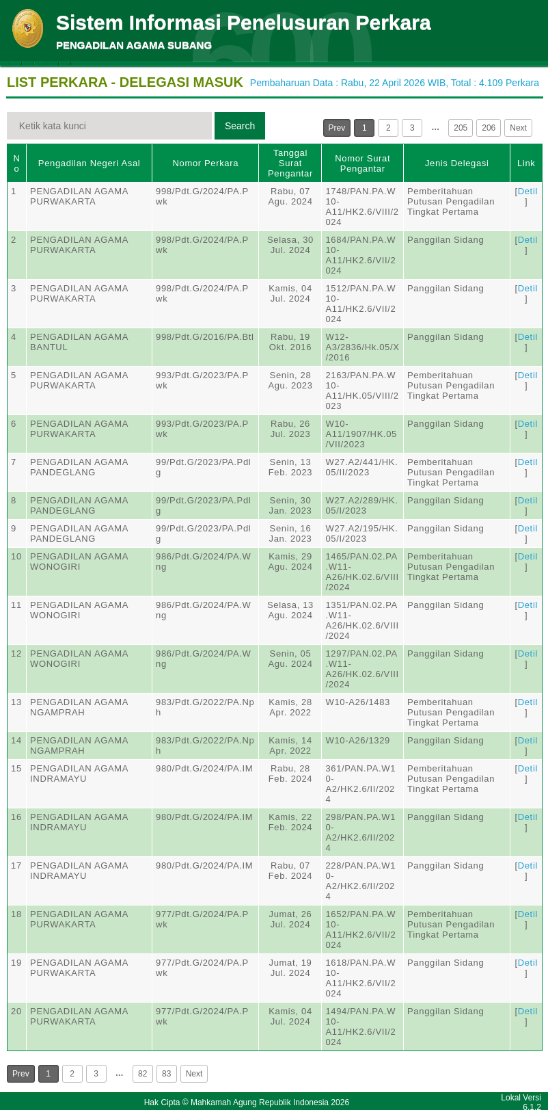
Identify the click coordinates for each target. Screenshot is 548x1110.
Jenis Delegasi (457, 163)
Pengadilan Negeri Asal (89, 163)
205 (460, 128)
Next (518, 128)
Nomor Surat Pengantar (362, 163)
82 (142, 1074)
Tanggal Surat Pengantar (290, 163)
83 (166, 1074)
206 (488, 128)
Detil (528, 191)
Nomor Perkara (205, 163)
